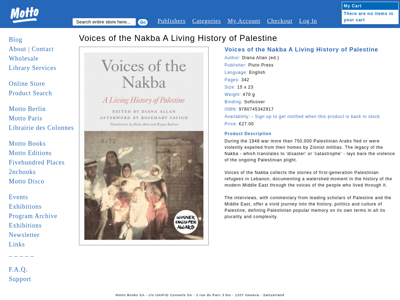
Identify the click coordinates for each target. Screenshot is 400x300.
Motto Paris (25, 118)
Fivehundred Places (37, 162)
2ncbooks (22, 171)
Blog (15, 39)
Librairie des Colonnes (41, 127)
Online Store (27, 83)
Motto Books (27, 143)
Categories (206, 21)
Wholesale (24, 58)
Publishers (172, 21)
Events (18, 197)
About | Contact (31, 49)
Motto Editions (30, 152)
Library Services (32, 67)
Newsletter (24, 234)
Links (17, 244)
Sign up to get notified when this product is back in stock (317, 116)
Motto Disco (27, 181)
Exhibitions (25, 206)
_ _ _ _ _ (21, 253)
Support (20, 278)
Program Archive (33, 215)
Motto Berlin (27, 108)
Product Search (30, 93)
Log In (308, 21)
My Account (244, 21)
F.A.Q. (18, 269)
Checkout (279, 21)
